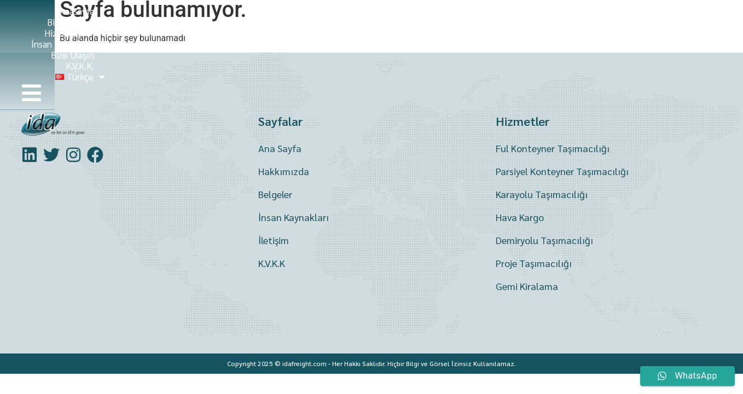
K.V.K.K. (602, 20)
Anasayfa (258, 20)
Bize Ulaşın (544, 20)
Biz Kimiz (321, 20)
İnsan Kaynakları (469, 20)
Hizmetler (391, 20)
